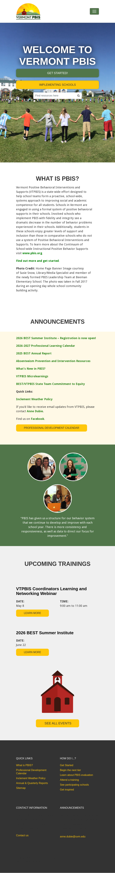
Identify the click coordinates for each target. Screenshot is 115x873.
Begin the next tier (70, 770)
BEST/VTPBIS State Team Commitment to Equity (50, 384)
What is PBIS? (24, 765)
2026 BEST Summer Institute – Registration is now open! (56, 338)
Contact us (22, 835)
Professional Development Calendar (51, 428)
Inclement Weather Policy (30, 778)
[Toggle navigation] (94, 11)
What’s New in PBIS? (30, 368)
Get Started (66, 765)
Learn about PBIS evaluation (76, 775)
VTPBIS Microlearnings (32, 376)
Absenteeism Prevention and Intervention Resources (53, 361)
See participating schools (74, 785)
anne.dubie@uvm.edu (72, 836)
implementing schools (57, 85)
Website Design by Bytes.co (30, 861)
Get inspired (67, 789)
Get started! (57, 73)
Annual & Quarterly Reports (32, 783)
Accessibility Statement (27, 868)
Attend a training (69, 780)
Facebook (37, 419)
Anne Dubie (35, 411)
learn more (32, 613)
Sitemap (21, 788)
